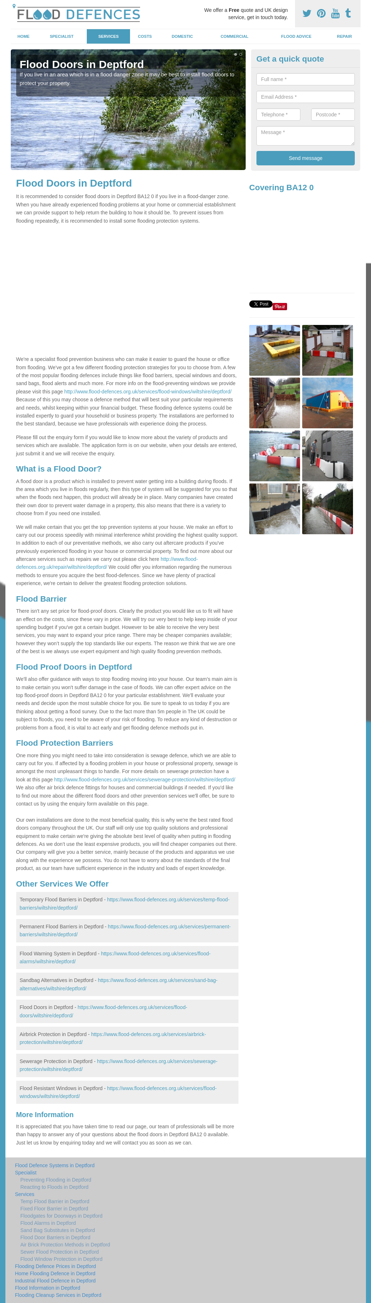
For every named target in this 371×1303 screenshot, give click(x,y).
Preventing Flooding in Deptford (56, 1180)
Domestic (182, 36)
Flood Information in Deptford (47, 1288)
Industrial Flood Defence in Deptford (55, 1281)
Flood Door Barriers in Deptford (56, 1237)
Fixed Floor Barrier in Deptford (54, 1208)
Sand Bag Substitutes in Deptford (58, 1230)
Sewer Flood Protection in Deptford (60, 1252)
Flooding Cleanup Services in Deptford (58, 1295)
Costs (145, 36)
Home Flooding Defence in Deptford (55, 1273)
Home (23, 36)
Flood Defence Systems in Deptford (55, 1165)
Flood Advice (296, 36)
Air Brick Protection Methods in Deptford (65, 1245)
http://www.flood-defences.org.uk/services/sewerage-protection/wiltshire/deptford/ (144, 779)
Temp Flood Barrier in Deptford (55, 1201)
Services (108, 36)
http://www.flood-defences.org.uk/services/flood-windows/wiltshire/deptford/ (148, 391)
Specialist (61, 36)
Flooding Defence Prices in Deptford (55, 1266)
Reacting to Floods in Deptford (55, 1187)
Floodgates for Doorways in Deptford (62, 1216)
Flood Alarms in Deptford (48, 1223)
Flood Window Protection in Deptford (62, 1259)
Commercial (235, 36)
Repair (344, 36)
